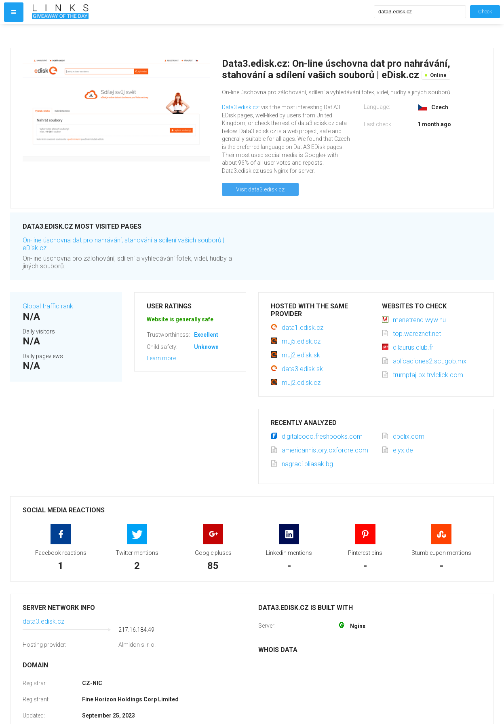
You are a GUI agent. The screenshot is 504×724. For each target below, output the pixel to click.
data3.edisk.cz (43, 621)
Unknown (206, 347)
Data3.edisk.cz (240, 107)
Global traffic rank (48, 306)
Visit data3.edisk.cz (260, 189)
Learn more (161, 358)
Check (485, 11)
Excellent (206, 334)
